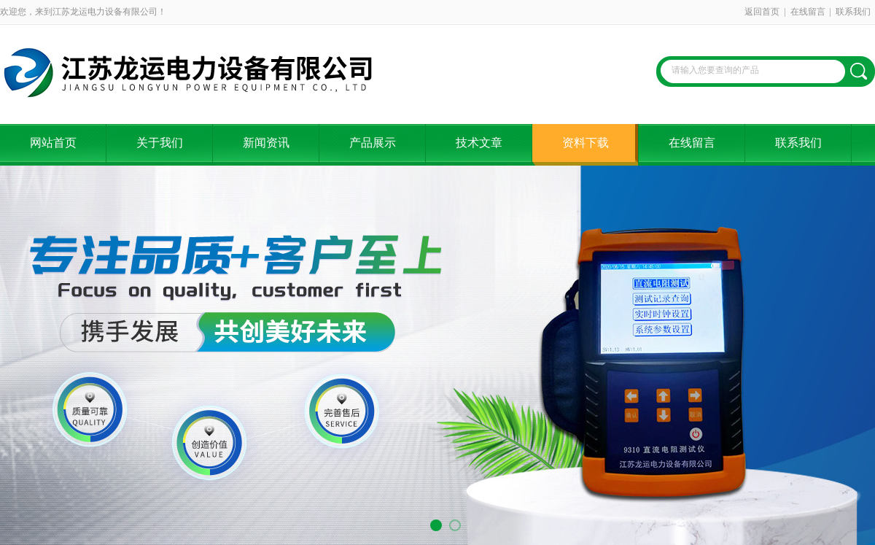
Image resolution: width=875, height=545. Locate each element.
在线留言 (807, 12)
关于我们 (159, 142)
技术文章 (479, 142)
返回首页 (761, 12)
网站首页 (53, 142)
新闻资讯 (266, 142)
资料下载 (585, 142)
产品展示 (372, 142)
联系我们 (853, 12)
